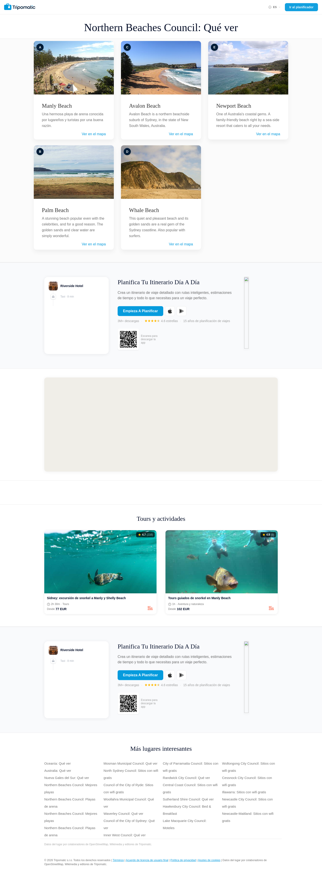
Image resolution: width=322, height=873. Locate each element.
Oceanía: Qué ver (57, 763)
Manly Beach (57, 106)
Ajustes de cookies (209, 860)
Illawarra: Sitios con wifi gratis (244, 792)
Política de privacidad (183, 860)
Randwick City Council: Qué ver (186, 778)
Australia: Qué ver (57, 770)
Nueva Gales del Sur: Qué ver (66, 778)
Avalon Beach (144, 106)
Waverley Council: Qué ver (123, 813)
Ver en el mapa (94, 134)
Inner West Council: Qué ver (125, 835)
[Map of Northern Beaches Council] (161, 425)
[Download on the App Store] (170, 314)
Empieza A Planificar (140, 314)
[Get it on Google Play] (181, 314)
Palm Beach (55, 210)
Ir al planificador (301, 7)
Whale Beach (144, 210)
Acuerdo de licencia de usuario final (147, 860)
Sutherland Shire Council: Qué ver (188, 799)
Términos (118, 860)
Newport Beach (233, 106)
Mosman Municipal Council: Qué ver (130, 763)
